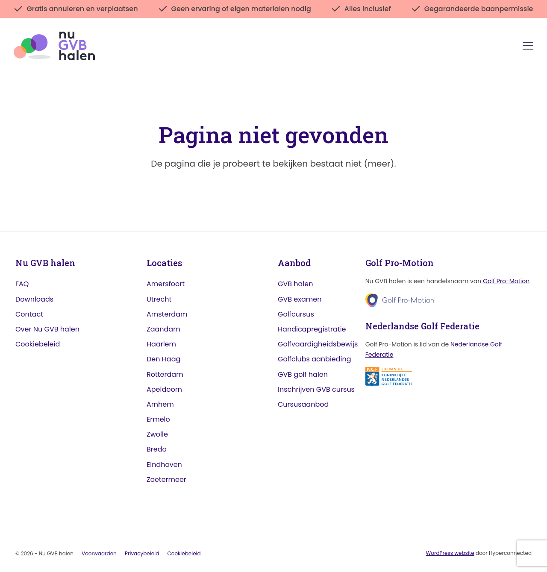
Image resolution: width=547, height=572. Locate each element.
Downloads (34, 299)
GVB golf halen (303, 374)
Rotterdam (165, 374)
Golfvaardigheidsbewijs (318, 344)
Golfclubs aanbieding (314, 359)
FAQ (22, 284)
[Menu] (528, 47)
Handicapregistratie (312, 329)
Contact (29, 314)
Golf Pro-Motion (506, 281)
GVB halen (295, 284)
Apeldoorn (164, 389)
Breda (157, 449)
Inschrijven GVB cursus (316, 389)
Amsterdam (167, 314)
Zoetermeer (166, 479)
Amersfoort (166, 284)
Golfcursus (296, 314)
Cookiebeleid (37, 344)
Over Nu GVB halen (47, 329)
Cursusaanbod (303, 404)
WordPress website (450, 553)
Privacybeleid (142, 553)
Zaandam (163, 329)
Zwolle (157, 434)
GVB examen (299, 299)
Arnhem (160, 404)
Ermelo (158, 419)
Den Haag (163, 359)
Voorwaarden (99, 553)
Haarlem (161, 344)
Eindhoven (164, 464)
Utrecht (159, 299)
